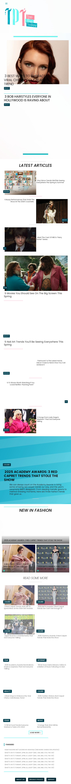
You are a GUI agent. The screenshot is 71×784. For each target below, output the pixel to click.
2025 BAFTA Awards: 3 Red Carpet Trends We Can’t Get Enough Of (50, 607)
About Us (20, 779)
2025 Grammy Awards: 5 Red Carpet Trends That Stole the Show (52, 637)
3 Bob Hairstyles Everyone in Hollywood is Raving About (27, 98)
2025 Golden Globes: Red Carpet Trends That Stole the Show (50, 697)
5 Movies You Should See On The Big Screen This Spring (33, 295)
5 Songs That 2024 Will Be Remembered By (47, 726)
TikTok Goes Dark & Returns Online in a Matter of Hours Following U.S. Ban (51, 666)
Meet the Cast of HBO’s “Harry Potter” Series (49, 238)
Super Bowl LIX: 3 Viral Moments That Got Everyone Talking (18, 637)
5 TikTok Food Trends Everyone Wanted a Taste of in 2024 (16, 726)
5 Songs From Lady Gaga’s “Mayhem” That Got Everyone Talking (48, 419)
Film (5, 288)
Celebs (7, 465)
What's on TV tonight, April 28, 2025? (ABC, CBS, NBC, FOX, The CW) (29, 753)
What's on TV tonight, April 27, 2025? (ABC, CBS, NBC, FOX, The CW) (29, 756)
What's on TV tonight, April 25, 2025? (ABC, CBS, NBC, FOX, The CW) (29, 759)
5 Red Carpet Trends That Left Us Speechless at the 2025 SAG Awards (18, 607)
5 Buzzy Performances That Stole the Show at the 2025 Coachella (19, 200)
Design (6, 191)
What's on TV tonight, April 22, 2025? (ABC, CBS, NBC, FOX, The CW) (29, 768)
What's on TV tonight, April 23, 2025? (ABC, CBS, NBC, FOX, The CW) (29, 765)
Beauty (7, 88)
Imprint (51, 779)
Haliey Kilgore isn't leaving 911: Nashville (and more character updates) (32, 750)
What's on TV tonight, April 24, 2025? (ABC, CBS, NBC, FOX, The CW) (29, 762)
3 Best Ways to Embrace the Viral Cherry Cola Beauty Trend (28, 80)
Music (64, 220)
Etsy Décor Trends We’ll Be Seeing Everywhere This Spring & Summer (50, 181)
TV (5, 248)
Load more (35, 732)
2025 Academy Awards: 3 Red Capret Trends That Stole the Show (31, 475)
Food (6, 720)
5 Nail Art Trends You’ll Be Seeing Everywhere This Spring (33, 343)
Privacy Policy (36, 779)
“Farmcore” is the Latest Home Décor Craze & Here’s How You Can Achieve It (51, 362)
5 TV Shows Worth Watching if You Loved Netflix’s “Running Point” (20, 383)
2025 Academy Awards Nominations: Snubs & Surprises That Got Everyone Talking (19, 667)
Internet (41, 660)
